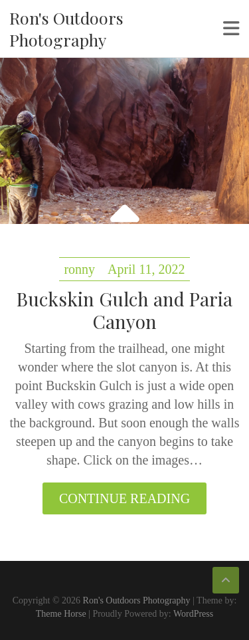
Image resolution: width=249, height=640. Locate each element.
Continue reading (124, 498)
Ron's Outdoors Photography (66, 29)
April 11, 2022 (146, 269)
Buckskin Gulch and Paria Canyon (124, 310)
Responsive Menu (231, 28)
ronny (79, 269)
